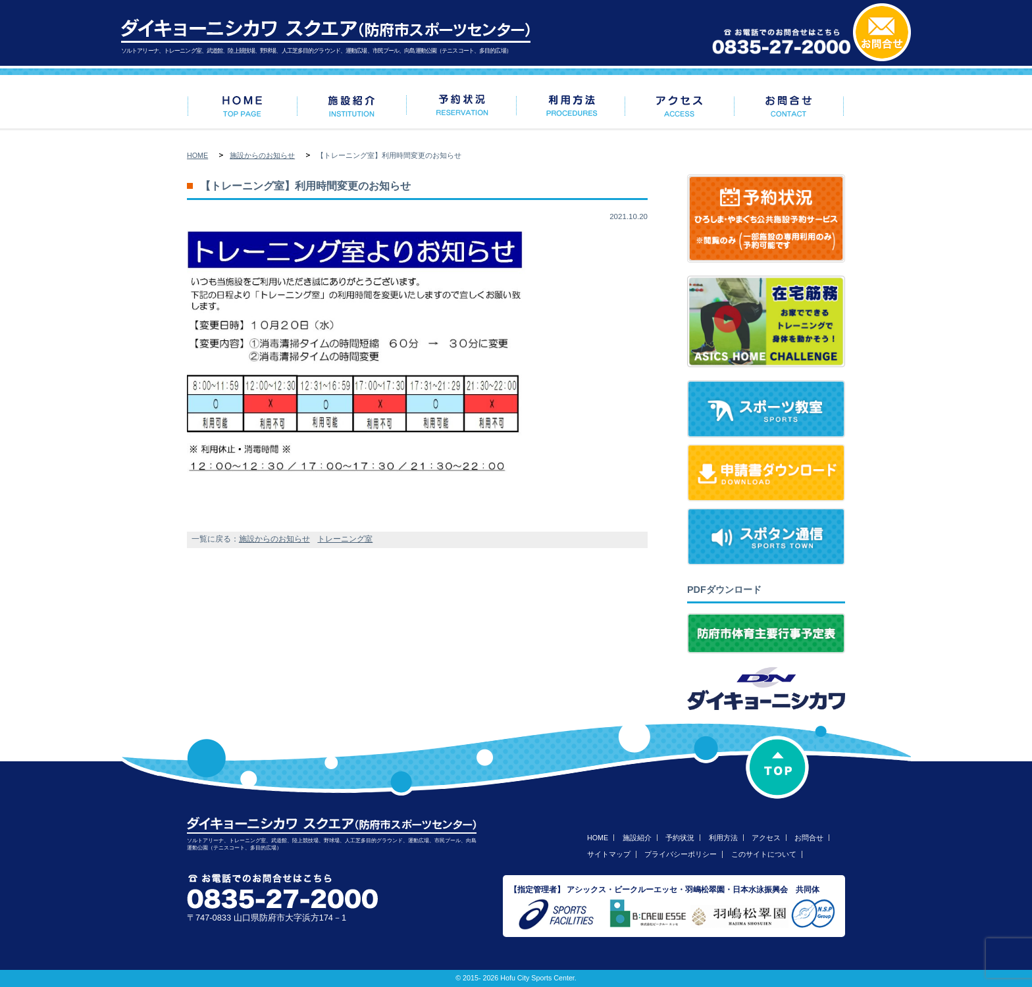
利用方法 (723, 838)
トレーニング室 (345, 539)
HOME (197, 155)
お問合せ (808, 838)
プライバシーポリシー (680, 854)
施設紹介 (637, 838)
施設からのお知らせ (262, 155)
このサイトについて (763, 854)
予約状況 (679, 838)
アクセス (766, 838)
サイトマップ (609, 854)
